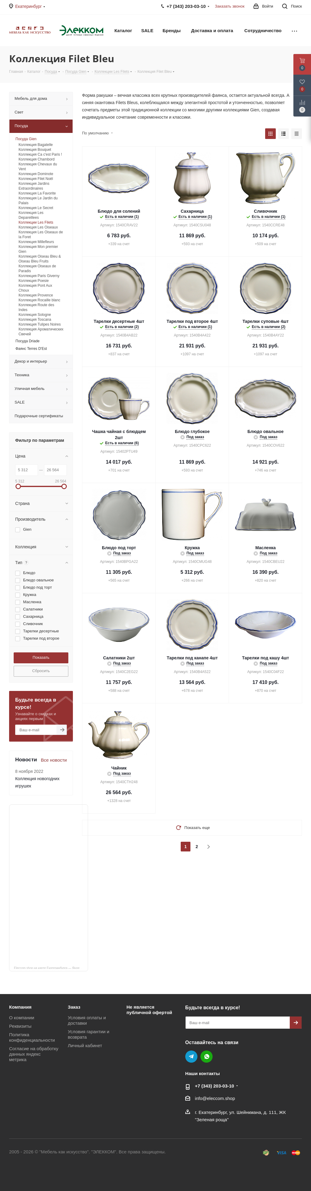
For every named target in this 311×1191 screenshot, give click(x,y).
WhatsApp (206, 1057)
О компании (21, 1017)
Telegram (191, 1057)
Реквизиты (20, 1026)
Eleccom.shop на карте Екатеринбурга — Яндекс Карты (51, 967)
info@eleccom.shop (215, 1098)
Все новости (54, 760)
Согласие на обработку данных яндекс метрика (33, 1054)
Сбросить (41, 670)
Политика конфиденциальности (32, 1037)
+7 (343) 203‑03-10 (214, 1085)
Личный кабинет (85, 1045)
